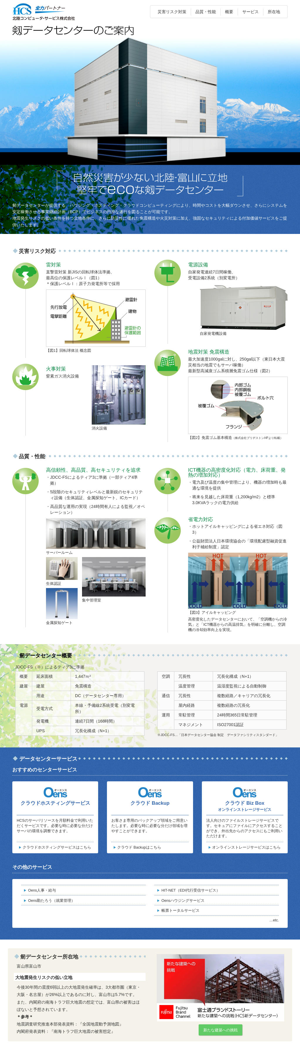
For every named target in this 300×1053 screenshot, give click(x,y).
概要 (229, 11)
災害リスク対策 (172, 11)
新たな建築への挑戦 (220, 1030)
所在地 (274, 11)
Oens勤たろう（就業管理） (51, 901)
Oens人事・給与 (42, 890)
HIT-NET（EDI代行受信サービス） (190, 890)
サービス (250, 11)
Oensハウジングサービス (182, 901)
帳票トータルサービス (180, 911)
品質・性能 (205, 11)
